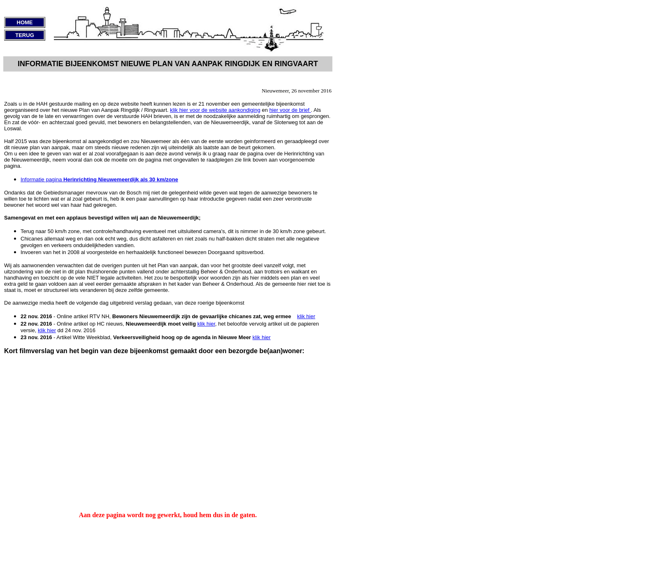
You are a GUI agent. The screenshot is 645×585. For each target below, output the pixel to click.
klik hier (306, 316)
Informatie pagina (99, 179)
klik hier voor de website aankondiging (215, 110)
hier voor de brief (290, 110)
